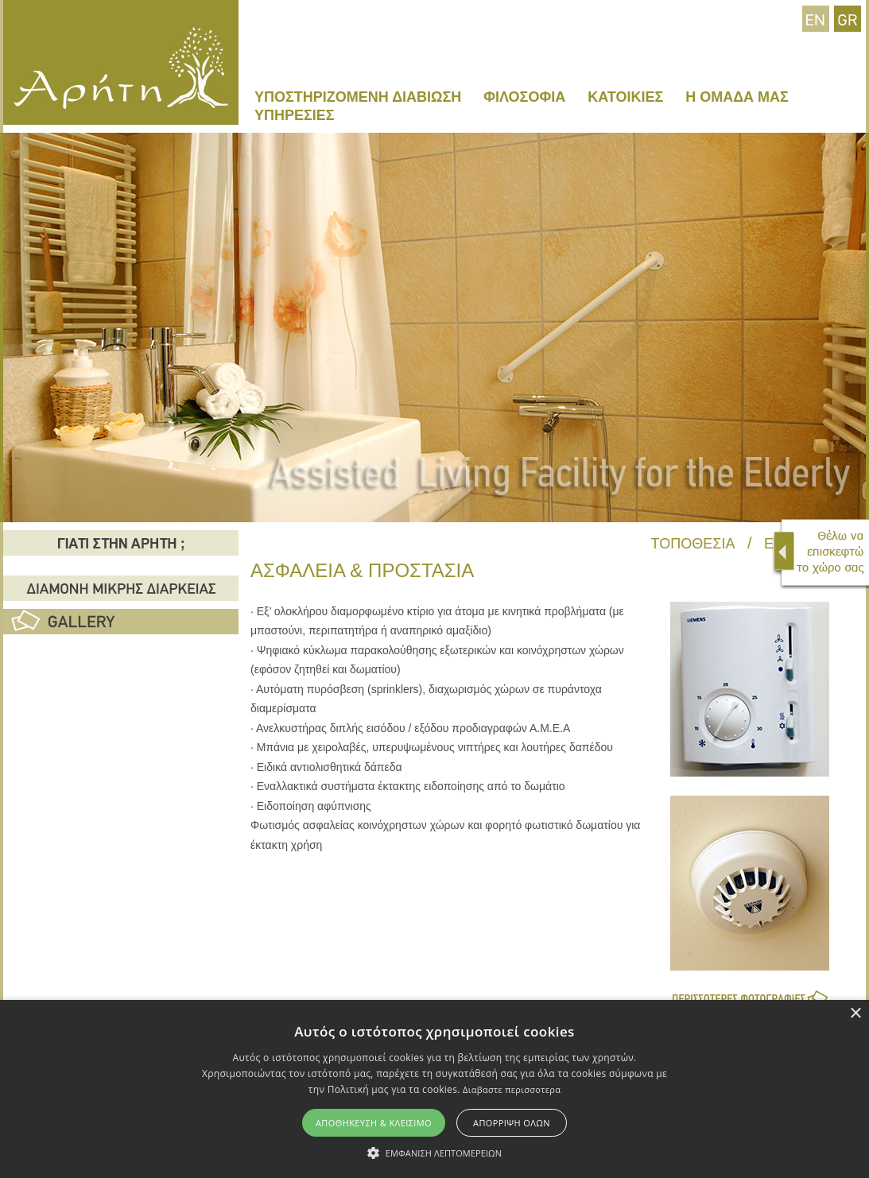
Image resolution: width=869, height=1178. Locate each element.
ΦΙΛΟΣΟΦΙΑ (524, 97)
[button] (434, 1152)
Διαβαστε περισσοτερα (512, 1089)
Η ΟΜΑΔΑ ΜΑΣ (737, 97)
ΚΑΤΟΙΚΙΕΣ (625, 97)
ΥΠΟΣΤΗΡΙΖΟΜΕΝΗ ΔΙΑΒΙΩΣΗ (357, 97)
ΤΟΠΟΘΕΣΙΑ (693, 544)
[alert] (434, 1089)
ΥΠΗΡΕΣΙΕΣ (294, 115)
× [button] (855, 1014)
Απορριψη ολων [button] (511, 1123)
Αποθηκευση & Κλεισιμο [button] (374, 1123)
